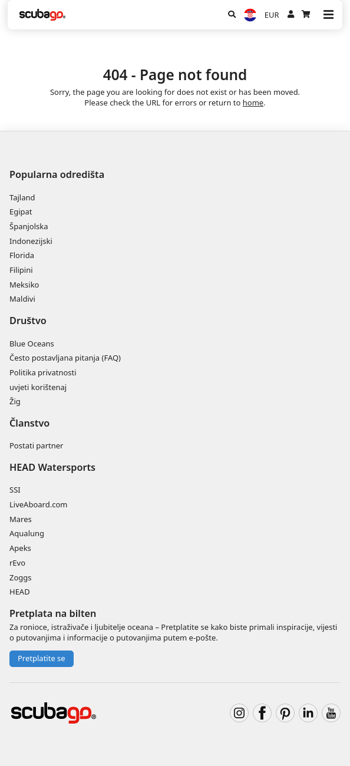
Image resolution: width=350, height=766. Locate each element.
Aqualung (26, 533)
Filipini (21, 270)
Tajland (22, 197)
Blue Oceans (31, 343)
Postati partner (36, 445)
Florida (21, 255)
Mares (20, 519)
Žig (15, 401)
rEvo (17, 562)
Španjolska (28, 226)
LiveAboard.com (38, 504)
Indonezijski (30, 241)
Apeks (20, 548)
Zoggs (20, 577)
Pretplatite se (41, 658)
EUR (272, 14)
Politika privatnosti (43, 372)
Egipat (20, 211)
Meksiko (24, 284)
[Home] (42, 15)
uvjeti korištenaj (38, 387)
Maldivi (22, 298)
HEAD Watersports (52, 467)
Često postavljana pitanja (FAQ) (65, 357)
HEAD (19, 591)
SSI (15, 489)
